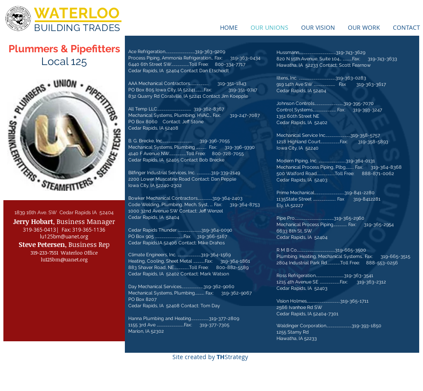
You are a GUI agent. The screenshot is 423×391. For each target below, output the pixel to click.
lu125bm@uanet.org (64, 236)
